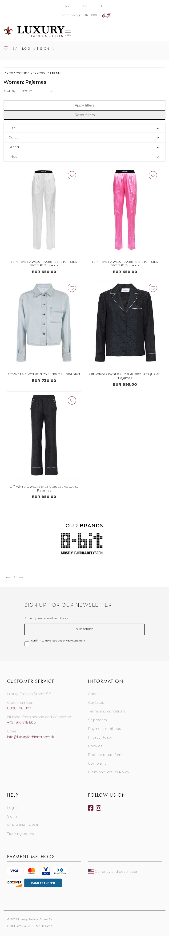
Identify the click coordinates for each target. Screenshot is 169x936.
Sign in (47, 48)
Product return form (105, 754)
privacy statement (74, 640)
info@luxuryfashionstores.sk (30, 737)
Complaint (97, 763)
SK (67, 6)
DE (85, 6)
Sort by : (10, 91)
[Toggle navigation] (67, 31)
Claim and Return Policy (108, 772)
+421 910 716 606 (21, 722)
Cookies (95, 746)
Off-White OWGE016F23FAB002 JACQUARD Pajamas (125, 376)
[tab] (84, 128)
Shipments (97, 720)
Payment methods (104, 728)
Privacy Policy (100, 737)
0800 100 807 (19, 708)
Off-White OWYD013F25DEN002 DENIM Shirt (44, 374)
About (93, 694)
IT (102, 6)
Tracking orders (20, 833)
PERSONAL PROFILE (26, 825)
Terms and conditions (106, 711)
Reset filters (85, 115)
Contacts (96, 702)
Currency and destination (113, 871)
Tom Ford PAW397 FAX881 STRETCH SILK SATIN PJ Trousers (44, 263)
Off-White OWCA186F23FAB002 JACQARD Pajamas (44, 488)
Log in (28, 48)
